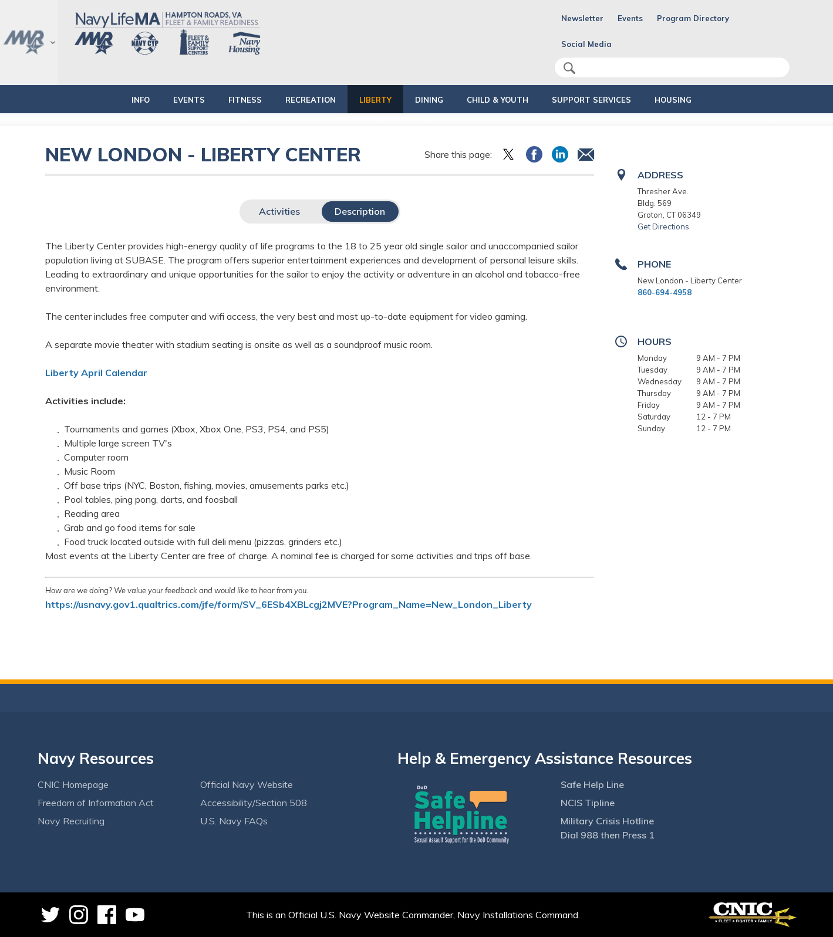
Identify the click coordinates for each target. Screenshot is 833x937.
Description (360, 211)
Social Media (586, 44)
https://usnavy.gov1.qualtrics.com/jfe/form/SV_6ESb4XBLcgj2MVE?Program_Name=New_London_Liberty (288, 604)
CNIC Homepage (73, 784)
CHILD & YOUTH (507, 99)
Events (630, 18)
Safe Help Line (592, 784)
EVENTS (169, 99)
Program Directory (693, 18)
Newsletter (582, 18)
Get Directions (663, 226)
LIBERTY (375, 99)
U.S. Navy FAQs (234, 821)
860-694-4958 (665, 292)
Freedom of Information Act (96, 803)
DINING (429, 99)
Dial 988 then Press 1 (608, 835)
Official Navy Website (246, 784)
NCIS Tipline (588, 803)
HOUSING (702, 99)
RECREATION (300, 99)
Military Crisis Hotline (607, 821)
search (569, 68)
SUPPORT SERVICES (611, 99)
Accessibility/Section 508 (253, 803)
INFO (111, 99)
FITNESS (225, 99)
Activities (279, 211)
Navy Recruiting (71, 821)
